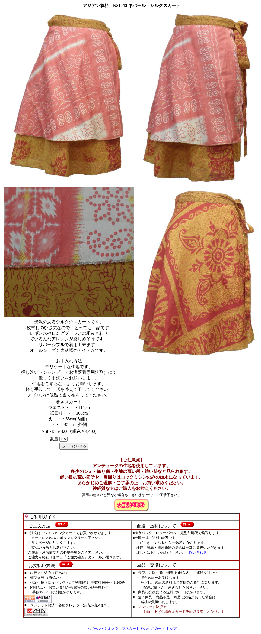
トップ (171, 628)
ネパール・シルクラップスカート (113, 628)
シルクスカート (153, 628)
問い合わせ (198, 552)
